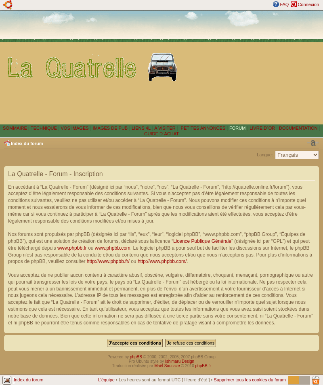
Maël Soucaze (167, 366)
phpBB (136, 357)
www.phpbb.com (112, 248)
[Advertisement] (252, 67)
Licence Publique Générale (202, 241)
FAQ (284, 4)
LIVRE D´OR (262, 128)
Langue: (265, 154)
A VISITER (165, 128)
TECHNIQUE (44, 128)
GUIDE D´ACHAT (161, 133)
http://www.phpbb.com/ (162, 261)
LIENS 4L (142, 128)
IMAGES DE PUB (110, 128)
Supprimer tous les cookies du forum (250, 379)
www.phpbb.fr (72, 248)
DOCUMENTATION (298, 128)
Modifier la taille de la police (313, 143)
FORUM (237, 128)
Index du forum (27, 143)
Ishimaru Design (179, 361)
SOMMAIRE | (17, 128)
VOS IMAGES (75, 128)
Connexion (308, 4)
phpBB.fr (203, 366)
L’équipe (106, 379)
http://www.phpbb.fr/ (108, 261)
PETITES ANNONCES (203, 128)
